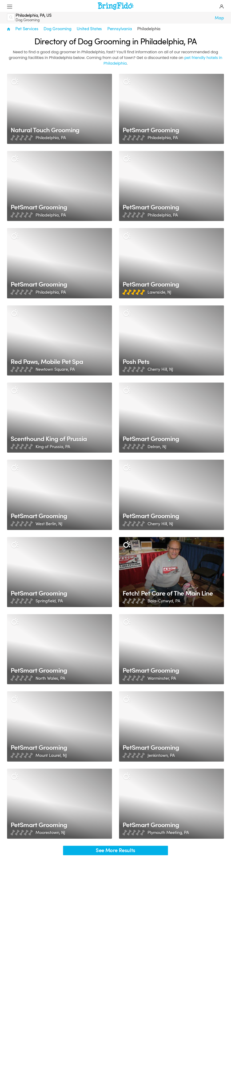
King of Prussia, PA (53, 446)
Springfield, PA (49, 601)
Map (219, 18)
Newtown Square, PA (55, 369)
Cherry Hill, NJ (160, 369)
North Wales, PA (50, 678)
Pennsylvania (119, 28)
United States (89, 28)
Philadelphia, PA (51, 138)
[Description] (15, 81)
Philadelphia (148, 28)
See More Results (115, 850)
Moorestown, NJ (50, 832)
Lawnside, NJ (159, 292)
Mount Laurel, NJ (51, 755)
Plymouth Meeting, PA (168, 832)
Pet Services (26, 28)
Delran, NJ (156, 446)
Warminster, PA (161, 678)
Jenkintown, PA (161, 755)
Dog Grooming (58, 28)
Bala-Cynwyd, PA (163, 601)
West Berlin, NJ (49, 523)
